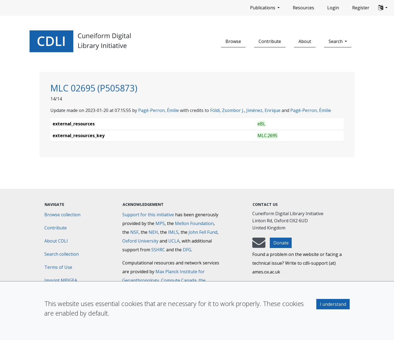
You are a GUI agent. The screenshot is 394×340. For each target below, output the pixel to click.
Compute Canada (178, 280)
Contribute (270, 41)
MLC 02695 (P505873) (93, 88)
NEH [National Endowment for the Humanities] (153, 232)
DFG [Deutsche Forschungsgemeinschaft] (187, 250)
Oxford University (140, 241)
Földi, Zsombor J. (227, 110)
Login (333, 8)
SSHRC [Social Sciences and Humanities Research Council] (158, 250)
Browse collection (62, 215)
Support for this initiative (148, 215)
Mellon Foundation (194, 223)
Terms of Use (58, 267)
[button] (383, 8)
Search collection (61, 254)
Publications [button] (263, 8)
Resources (303, 8)
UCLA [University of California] (173, 241)
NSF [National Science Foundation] (134, 232)
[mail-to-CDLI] (258, 245)
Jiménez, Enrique (263, 110)
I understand (333, 304)
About (305, 41)
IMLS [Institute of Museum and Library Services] (173, 232)
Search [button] (336, 41)
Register (360, 8)
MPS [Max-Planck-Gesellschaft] (160, 223)
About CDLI (56, 241)
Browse (233, 41)
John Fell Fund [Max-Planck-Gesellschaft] (203, 232)
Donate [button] (281, 243)
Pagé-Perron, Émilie (158, 110)
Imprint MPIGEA (60, 280)
